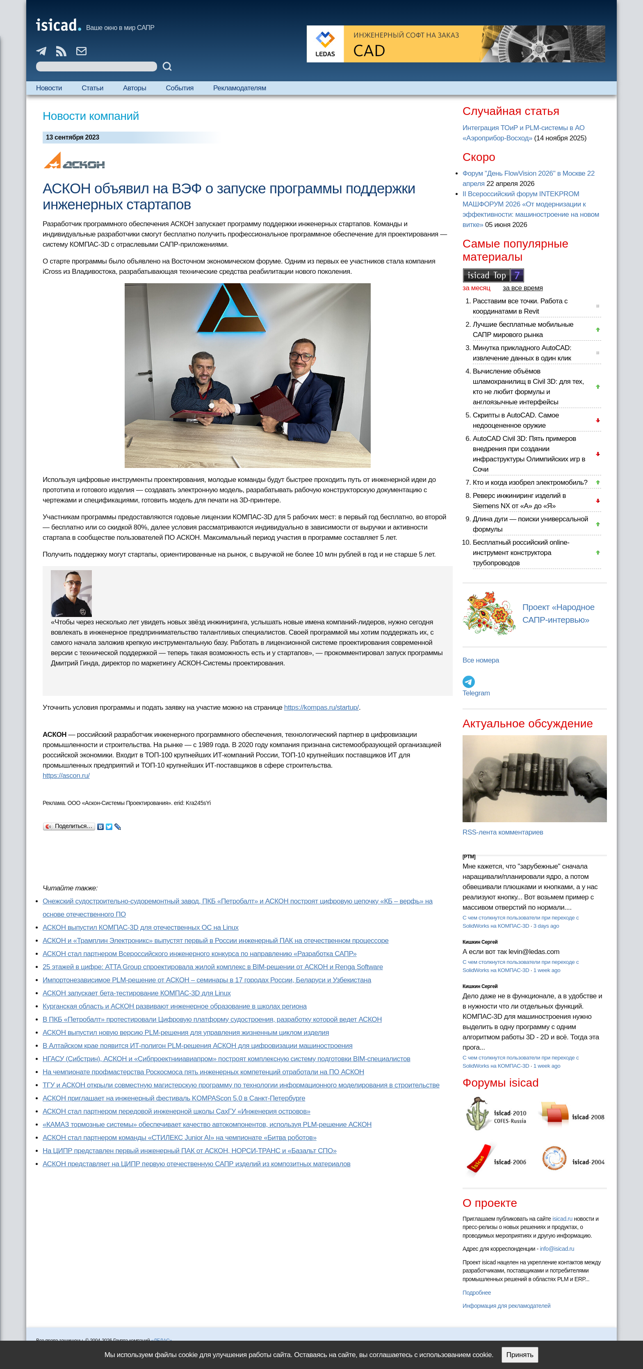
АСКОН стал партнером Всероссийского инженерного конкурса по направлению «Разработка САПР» (200, 954)
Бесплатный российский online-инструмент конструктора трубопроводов (521, 553)
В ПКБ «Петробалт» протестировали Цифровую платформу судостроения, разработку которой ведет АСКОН (212, 1019)
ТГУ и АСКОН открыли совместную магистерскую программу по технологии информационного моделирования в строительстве (241, 1085)
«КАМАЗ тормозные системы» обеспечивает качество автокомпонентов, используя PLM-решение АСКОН (207, 1124)
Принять (520, 1355)
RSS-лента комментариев (503, 832)
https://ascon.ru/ (66, 776)
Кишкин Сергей (480, 942)
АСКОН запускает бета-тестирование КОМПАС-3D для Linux (137, 993)
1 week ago (547, 970)
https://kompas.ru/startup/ (321, 707)
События (180, 88)
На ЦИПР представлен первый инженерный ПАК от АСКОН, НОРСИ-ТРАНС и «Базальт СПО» (190, 1151)
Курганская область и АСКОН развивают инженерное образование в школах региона (175, 1006)
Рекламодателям (239, 88)
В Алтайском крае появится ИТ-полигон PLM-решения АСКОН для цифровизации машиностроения (198, 1046)
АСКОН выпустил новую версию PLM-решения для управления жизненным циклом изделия (186, 1032)
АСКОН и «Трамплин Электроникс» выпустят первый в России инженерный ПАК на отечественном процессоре (216, 941)
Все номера (481, 660)
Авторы (134, 88)
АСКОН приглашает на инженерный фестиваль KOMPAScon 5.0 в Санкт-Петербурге (174, 1098)
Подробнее (477, 1292)
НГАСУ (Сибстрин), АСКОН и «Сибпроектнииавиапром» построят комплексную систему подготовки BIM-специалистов (226, 1059)
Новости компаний (91, 116)
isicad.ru (562, 1218)
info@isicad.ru (557, 1248)
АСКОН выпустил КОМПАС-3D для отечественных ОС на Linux (141, 927)
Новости (49, 88)
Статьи (92, 88)
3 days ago (546, 926)
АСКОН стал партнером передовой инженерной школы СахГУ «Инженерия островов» (176, 1111)
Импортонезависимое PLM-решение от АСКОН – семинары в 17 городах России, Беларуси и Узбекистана (207, 980)
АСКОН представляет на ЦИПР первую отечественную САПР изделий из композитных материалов (197, 1164)
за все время (523, 288)
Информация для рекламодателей (506, 1305)
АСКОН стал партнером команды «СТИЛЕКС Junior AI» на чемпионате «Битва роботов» (180, 1138)
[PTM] (469, 857)
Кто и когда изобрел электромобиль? (530, 482)
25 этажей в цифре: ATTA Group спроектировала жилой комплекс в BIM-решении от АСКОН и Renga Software (213, 967)
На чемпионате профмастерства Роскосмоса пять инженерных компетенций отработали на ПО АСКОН (203, 1072)
